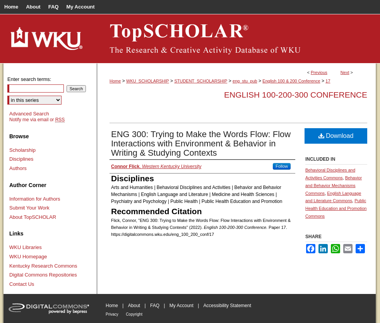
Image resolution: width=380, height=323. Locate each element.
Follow (282, 166)
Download (336, 135)
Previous (319, 72)
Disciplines (21, 159)
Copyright (134, 314)
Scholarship (22, 150)
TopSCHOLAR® (236, 38)
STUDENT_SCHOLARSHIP (200, 81)
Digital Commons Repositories (43, 275)
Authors (18, 168)
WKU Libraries (25, 247)
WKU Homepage (28, 256)
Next (345, 72)
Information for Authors (34, 199)
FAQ (154, 305)
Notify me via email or (37, 119)
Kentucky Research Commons (43, 266)
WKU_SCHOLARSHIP (147, 81)
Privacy (112, 314)
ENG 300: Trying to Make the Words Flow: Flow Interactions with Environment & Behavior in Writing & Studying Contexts (201, 143)
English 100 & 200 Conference (291, 81)
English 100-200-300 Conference (295, 94)
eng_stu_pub (245, 81)
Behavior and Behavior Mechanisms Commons (333, 185)
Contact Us (21, 284)
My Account (181, 305)
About (134, 305)
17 (327, 81)
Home (115, 81)
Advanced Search (29, 114)
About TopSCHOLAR (32, 217)
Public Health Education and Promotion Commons (335, 208)
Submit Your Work (29, 208)
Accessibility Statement (227, 305)
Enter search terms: (29, 79)
